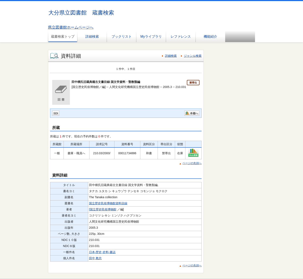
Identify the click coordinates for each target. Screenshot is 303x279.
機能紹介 (210, 36)
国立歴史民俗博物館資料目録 (108, 203)
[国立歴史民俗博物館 (102, 209)
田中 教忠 (95, 258)
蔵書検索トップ (62, 36)
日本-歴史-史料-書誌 (102, 252)
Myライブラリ (151, 36)
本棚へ (194, 113)
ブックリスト (122, 36)
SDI (55, 113)
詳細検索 (92, 36)
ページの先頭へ (192, 163)
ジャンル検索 (193, 55)
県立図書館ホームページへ (70, 27)
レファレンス (181, 36)
